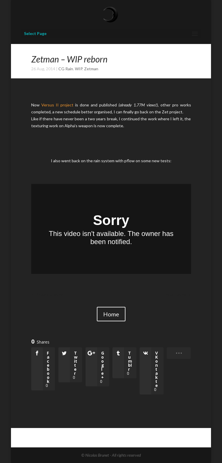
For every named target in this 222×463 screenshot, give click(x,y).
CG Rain (65, 68)
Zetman (91, 68)
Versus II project (57, 104)
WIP (78, 68)
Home (111, 314)
